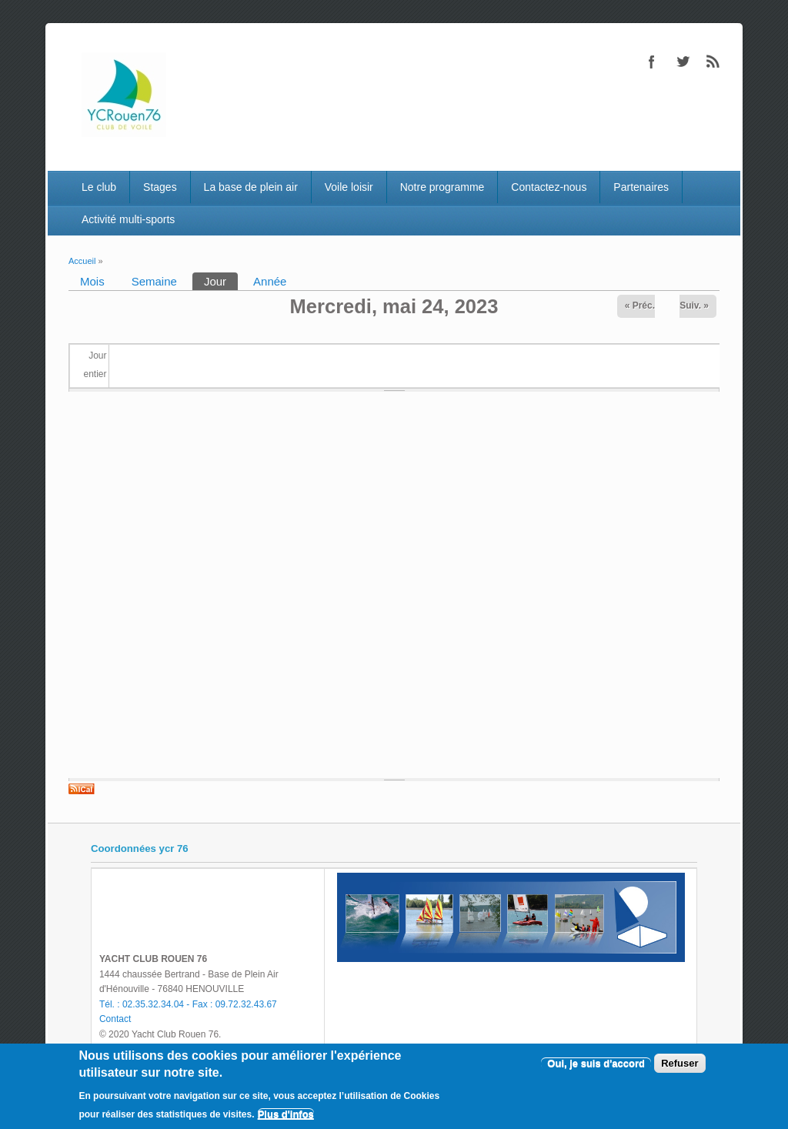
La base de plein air (251, 187)
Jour (221, 280)
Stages (160, 187)
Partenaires (641, 187)
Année (269, 281)
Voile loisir (349, 187)
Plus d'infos (286, 1114)
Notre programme (442, 187)
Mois (92, 281)
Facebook (651, 61)
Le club (99, 187)
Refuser (679, 1063)
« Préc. (640, 305)
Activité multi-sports (128, 219)
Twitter (682, 61)
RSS (713, 61)
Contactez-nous (548, 187)
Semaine (154, 281)
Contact (115, 1019)
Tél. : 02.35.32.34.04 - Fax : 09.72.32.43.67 (188, 1004)
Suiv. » (694, 305)
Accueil (81, 261)
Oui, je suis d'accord (596, 1063)
